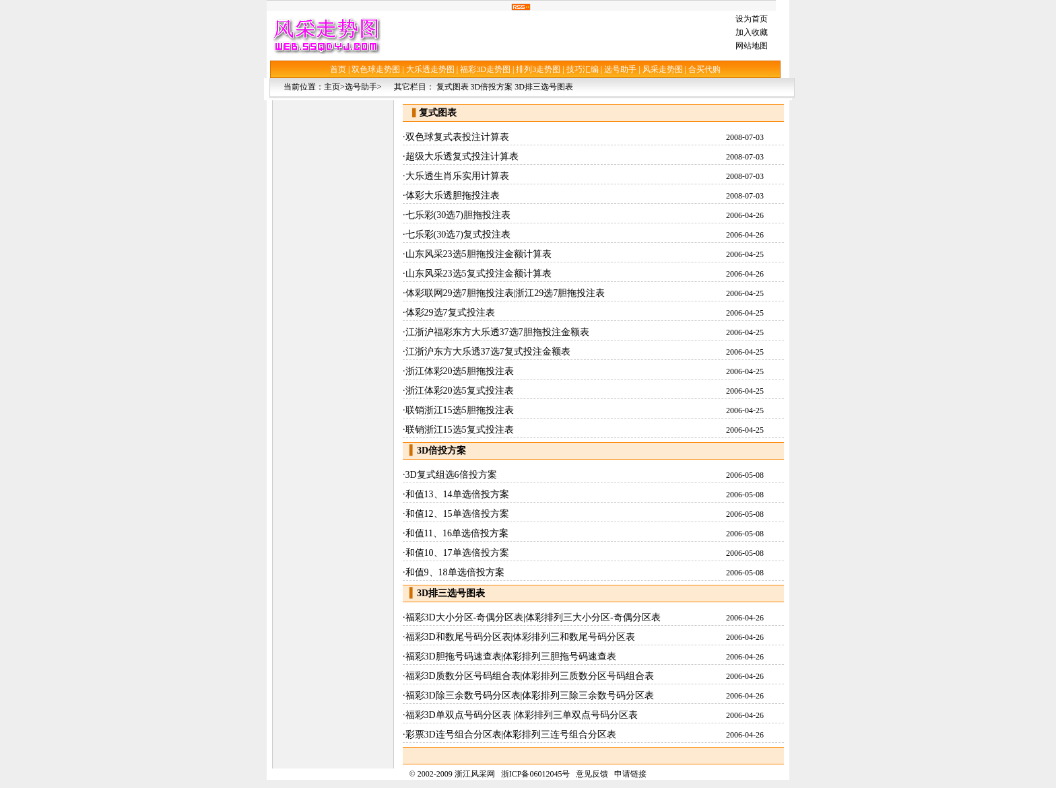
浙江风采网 (475, 774)
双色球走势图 (376, 69)
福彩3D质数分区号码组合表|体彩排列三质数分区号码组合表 (530, 676)
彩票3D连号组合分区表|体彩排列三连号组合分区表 (511, 734)
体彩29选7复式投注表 (450, 313)
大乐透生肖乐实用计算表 (457, 176)
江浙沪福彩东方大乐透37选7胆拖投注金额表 (497, 332)
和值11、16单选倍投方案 (456, 533)
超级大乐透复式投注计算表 (462, 156)
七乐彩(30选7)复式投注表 (457, 234)
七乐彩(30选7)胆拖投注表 (457, 215)
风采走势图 (662, 69)
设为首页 (751, 19)
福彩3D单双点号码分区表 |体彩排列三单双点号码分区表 (521, 715)
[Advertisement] (555, 35)
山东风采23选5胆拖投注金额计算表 (478, 254)
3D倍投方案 (492, 87)
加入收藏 (751, 32)
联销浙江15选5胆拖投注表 (459, 410)
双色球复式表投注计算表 (457, 137)
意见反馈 (592, 774)
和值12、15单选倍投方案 (457, 514)
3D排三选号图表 (544, 87)
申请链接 (630, 774)
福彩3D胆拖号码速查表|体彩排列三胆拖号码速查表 (511, 656)
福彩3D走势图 (485, 69)
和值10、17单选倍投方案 (457, 553)
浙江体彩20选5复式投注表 (459, 391)
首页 (338, 69)
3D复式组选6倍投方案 (451, 475)
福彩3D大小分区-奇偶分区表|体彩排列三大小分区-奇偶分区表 (533, 617)
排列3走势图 (538, 69)
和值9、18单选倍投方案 (454, 572)
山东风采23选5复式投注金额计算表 (478, 273)
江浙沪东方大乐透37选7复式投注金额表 (487, 352)
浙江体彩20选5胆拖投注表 (459, 371)
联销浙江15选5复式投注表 (459, 430)
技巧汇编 (582, 69)
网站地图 (751, 45)
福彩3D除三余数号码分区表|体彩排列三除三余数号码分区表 (530, 695)
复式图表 (452, 87)
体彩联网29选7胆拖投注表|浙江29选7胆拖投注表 (505, 293)
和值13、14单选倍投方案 (457, 494)
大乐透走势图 (430, 69)
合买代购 (704, 69)
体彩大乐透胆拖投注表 (452, 195)
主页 (332, 87)
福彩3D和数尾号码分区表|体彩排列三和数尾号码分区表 (520, 637)
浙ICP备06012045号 (535, 774)
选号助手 (620, 69)
